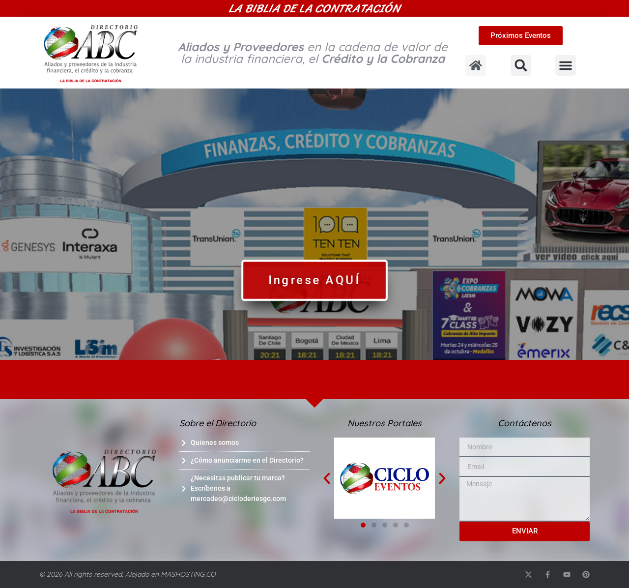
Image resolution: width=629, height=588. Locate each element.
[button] (521, 65)
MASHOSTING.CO (188, 574)
